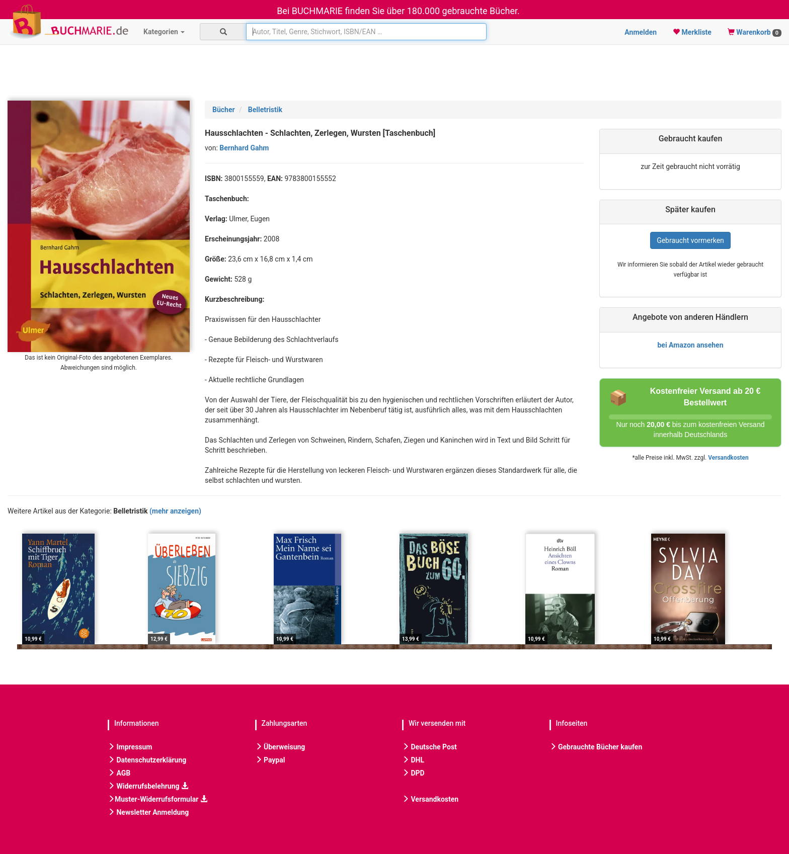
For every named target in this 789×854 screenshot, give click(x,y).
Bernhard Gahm (244, 148)
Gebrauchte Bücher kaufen (596, 747)
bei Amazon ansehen (690, 345)
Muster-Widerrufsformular (157, 799)
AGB (119, 773)
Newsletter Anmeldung (148, 812)
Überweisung (280, 747)
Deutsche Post (429, 747)
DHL (413, 760)
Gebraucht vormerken (690, 240)
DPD (413, 773)
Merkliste (692, 32)
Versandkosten (728, 457)
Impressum (130, 747)
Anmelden (640, 32)
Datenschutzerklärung (147, 760)
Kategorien (164, 32)
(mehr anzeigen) (175, 511)
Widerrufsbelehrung (148, 786)
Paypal (270, 760)
